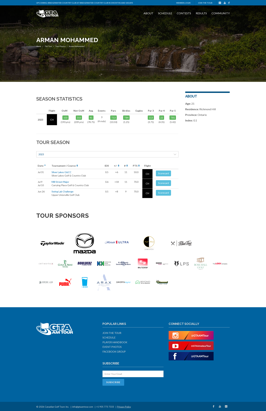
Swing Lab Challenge (62, 191)
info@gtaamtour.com (82, 406)
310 (79, 117)
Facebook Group (114, 351)
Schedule (165, 13)
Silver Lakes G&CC (61, 172)
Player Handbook (114, 342)
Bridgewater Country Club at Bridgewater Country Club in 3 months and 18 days (90, 3)
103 (65, 117)
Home (38, 46)
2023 (107, 154)
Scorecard (163, 173)
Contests (184, 13)
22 (161, 117)
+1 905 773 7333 (105, 406)
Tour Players (60, 46)
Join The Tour (205, 3)
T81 (172, 117)
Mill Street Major (60, 181)
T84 (126, 117)
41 (91, 117)
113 (151, 117)
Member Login (183, 3)
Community (221, 13)
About (148, 13)
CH (147, 173)
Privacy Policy (124, 406)
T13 (113, 117)
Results (201, 13)
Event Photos (112, 346)
